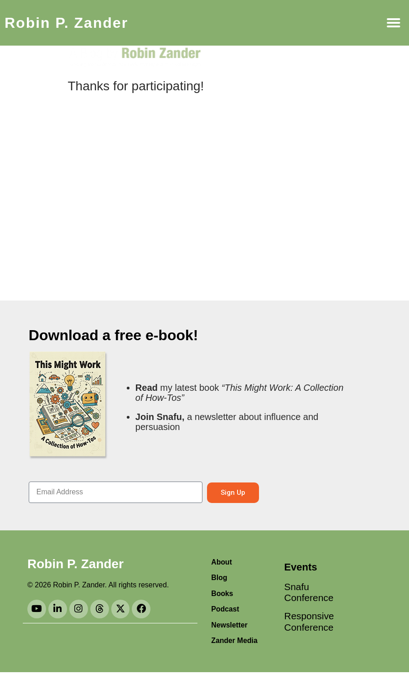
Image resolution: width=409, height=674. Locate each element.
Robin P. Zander (66, 23)
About (221, 562)
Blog (219, 578)
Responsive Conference (307, 623)
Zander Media (234, 642)
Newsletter (229, 626)
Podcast (225, 610)
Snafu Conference (307, 593)
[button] (393, 23)
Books (222, 594)
